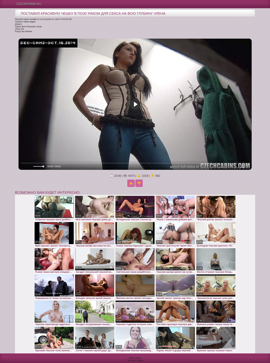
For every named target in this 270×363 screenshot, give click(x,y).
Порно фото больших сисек (28, 26)
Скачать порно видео (25, 21)
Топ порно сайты (135, 360)
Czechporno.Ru (29, 3)
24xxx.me (19, 29)
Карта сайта (135, 358)
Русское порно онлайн (26, 19)
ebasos (18, 24)
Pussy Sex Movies (23, 31)
